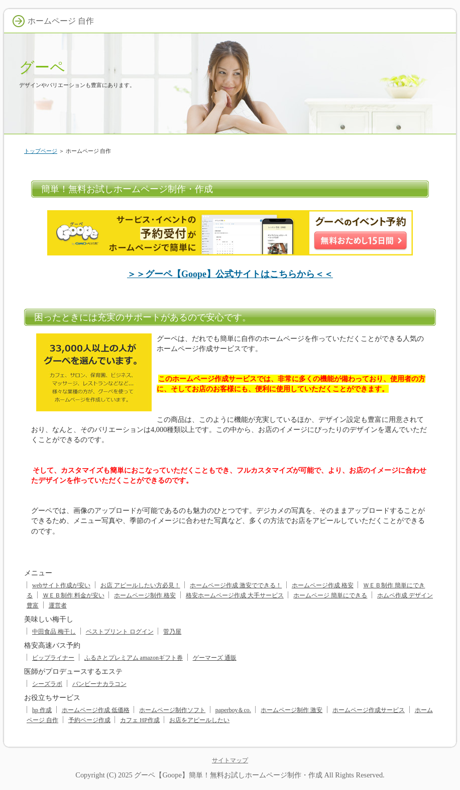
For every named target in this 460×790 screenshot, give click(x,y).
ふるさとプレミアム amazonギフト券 (133, 657)
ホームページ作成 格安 (323, 585)
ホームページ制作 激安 (291, 710)
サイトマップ (230, 760)
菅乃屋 (172, 631)
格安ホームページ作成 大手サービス (235, 595)
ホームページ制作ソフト (172, 710)
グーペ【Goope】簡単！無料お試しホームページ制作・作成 (228, 775)
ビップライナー (53, 657)
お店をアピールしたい (199, 720)
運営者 (58, 605)
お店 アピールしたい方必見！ (140, 585)
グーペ (42, 67)
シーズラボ (47, 683)
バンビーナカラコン (99, 683)
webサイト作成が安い (61, 585)
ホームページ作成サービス (368, 710)
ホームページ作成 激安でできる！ (236, 585)
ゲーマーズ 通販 (215, 657)
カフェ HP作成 (139, 720)
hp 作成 (42, 710)
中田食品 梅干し (54, 631)
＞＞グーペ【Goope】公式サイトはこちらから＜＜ (230, 274)
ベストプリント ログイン (120, 631)
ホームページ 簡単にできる (330, 595)
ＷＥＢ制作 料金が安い (73, 595)
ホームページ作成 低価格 (96, 710)
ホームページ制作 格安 (145, 595)
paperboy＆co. (233, 710)
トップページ (40, 151)
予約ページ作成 (89, 720)
